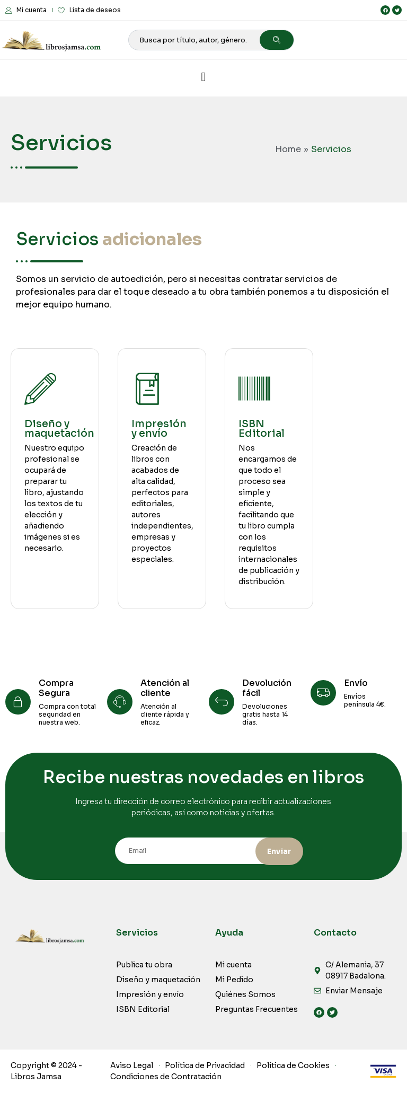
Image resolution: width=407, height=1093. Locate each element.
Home (288, 149)
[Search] (277, 40)
